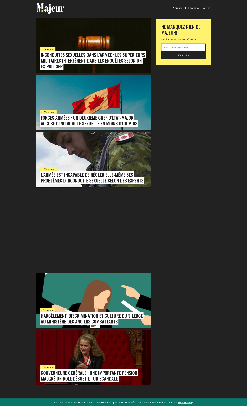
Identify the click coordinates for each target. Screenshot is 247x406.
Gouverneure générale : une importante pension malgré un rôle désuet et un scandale (89, 375)
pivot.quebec (185, 402)
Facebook (193, 7)
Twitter (205, 7)
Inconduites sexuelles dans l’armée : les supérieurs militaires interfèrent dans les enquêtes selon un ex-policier (93, 60)
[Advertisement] (93, 229)
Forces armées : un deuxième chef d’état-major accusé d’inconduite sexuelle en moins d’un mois (89, 120)
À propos (177, 7)
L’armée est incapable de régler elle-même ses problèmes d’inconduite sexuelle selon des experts (92, 177)
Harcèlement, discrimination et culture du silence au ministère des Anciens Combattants (92, 318)
